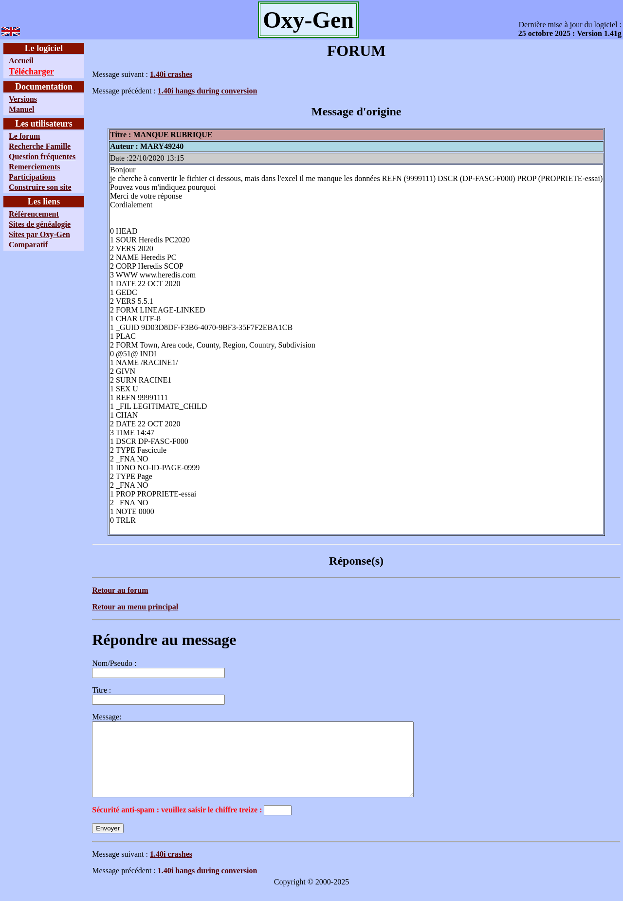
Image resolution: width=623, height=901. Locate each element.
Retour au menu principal (135, 607)
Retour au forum (120, 590)
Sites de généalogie (40, 224)
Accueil (21, 60)
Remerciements (34, 167)
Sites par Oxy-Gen (39, 234)
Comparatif (28, 244)
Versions (23, 99)
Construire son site (40, 187)
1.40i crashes (171, 74)
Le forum (24, 136)
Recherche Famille (40, 146)
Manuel (21, 109)
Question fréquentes (42, 156)
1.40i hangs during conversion (207, 91)
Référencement (34, 214)
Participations (32, 177)
